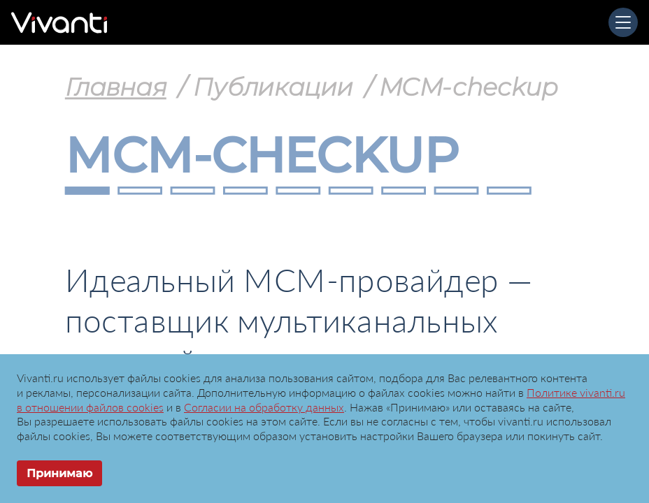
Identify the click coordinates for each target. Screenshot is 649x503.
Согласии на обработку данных (264, 407)
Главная (115, 86)
